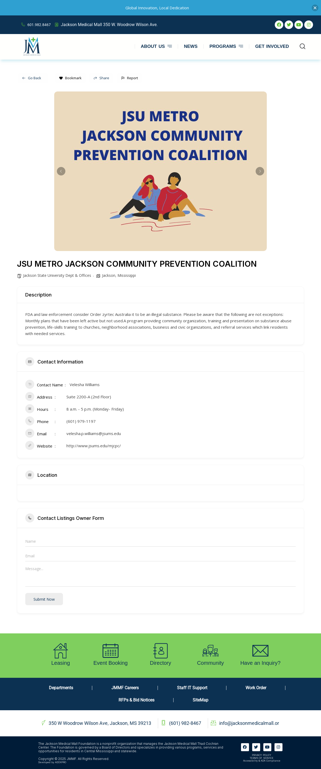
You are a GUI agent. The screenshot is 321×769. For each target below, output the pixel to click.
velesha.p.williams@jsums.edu (93, 433)
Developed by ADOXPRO (52, 762)
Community (210, 663)
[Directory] (160, 651)
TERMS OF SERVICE (261, 758)
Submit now (44, 599)
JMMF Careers (125, 687)
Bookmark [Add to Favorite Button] (70, 78)
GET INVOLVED (272, 46)
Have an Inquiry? (260, 663)
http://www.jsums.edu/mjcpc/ (93, 445)
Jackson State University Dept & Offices (57, 275)
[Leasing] (61, 651)
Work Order (256, 687)
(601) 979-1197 (81, 421)
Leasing (60, 663)
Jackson (108, 275)
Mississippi (126, 275)
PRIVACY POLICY (261, 755)
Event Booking (111, 663)
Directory (160, 663)
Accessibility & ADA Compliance (261, 760)
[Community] (210, 651)
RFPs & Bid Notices (136, 700)
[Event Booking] (111, 651)
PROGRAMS (226, 46)
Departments (61, 687)
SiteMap (200, 700)
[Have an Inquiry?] (260, 651)
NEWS (190, 46)
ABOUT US (156, 46)
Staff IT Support (192, 687)
